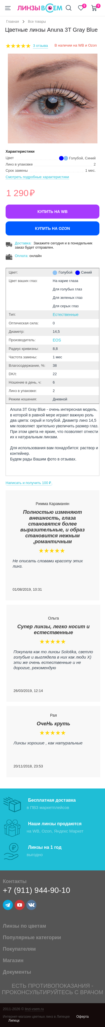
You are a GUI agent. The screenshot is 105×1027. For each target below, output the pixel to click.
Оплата (21, 256)
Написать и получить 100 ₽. (29, 483)
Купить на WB (53, 211)
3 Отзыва (40, 45)
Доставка (23, 243)
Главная (12, 22)
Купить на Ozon (52, 228)
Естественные (65, 314)
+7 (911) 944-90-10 (36, 890)
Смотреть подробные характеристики (37, 177)
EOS (57, 340)
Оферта (82, 1017)
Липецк (14, 1021)
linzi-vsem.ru (34, 1009)
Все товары (37, 22)
